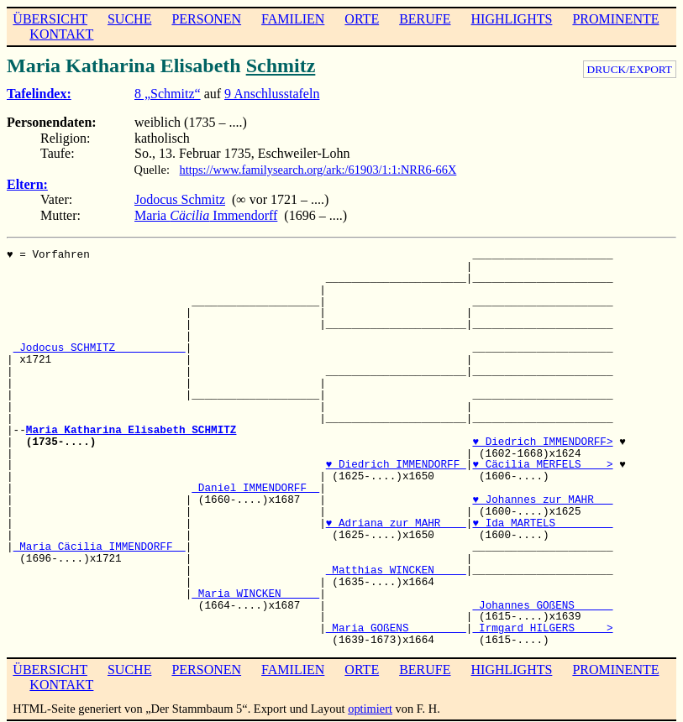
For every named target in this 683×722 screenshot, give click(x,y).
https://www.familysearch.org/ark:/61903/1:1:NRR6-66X (318, 169)
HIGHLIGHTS (512, 19)
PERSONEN (206, 19)
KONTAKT (61, 34)
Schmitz (281, 65)
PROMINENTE (615, 19)
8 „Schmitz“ (167, 93)
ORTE (361, 19)
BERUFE (424, 19)
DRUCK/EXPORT (629, 69)
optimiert (370, 708)
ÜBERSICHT (50, 19)
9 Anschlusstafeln (271, 93)
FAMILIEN (292, 19)
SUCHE (129, 19)
